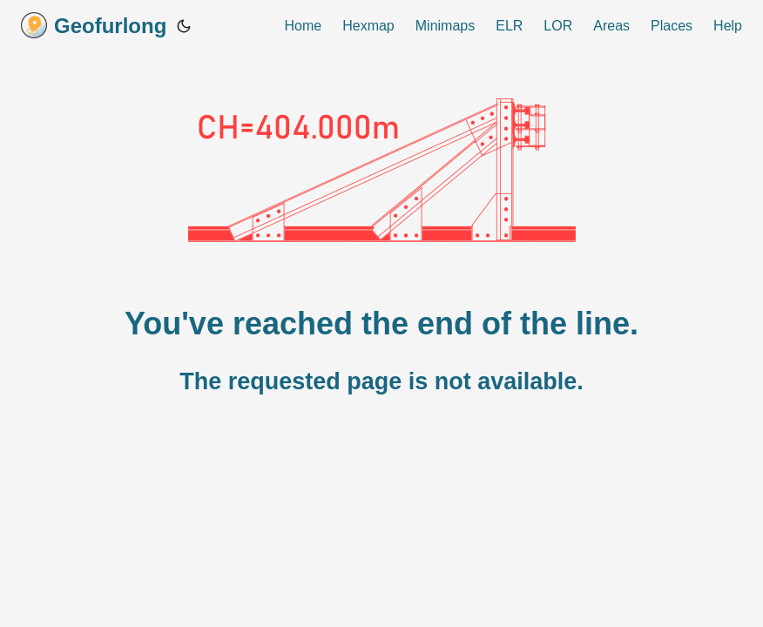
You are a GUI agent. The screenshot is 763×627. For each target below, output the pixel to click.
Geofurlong (93, 25)
